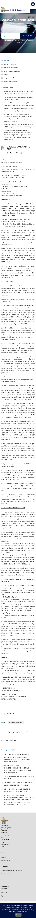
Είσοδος (4, 892)
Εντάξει (18, 914)
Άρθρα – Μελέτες (10, 64)
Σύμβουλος (12, 23)
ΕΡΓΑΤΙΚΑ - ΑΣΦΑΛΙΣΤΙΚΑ (23, 25)
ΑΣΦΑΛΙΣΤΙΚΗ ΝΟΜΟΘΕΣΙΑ (16, 722)
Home (4, 23)
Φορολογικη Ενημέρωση (25, 40)
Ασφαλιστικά (8, 28)
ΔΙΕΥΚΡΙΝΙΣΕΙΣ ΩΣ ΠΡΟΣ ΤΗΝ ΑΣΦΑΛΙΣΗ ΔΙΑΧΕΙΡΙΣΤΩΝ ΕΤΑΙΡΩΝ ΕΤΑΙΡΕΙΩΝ (18, 784)
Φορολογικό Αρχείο (11, 78)
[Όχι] (34, 911)
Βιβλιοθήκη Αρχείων (24, 23)
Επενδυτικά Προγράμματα (12, 71)
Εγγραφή (4, 896)
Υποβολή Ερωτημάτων (8, 874)
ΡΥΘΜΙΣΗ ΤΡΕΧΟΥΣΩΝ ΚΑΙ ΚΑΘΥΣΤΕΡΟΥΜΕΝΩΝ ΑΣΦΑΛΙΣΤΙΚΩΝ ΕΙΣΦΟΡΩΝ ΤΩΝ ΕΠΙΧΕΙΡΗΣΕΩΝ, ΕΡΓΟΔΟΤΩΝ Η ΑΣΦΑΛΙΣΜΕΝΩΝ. (19, 769)
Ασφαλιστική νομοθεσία (22, 28)
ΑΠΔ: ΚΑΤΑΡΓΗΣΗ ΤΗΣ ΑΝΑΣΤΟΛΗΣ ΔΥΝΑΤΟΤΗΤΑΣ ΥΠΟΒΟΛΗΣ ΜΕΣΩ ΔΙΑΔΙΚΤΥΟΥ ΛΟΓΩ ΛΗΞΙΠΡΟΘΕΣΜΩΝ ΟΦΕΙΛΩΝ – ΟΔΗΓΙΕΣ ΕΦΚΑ (17, 758)
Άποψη (6, 74)
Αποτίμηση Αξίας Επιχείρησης (11, 870)
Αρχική (3, 857)
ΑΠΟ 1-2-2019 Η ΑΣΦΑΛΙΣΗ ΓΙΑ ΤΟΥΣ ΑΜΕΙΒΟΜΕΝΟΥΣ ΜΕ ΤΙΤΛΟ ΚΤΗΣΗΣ (17, 790)
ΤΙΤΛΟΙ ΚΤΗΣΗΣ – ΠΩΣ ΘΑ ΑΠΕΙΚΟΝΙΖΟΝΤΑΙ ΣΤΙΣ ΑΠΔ (19, 778)
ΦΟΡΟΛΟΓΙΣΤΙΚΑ (8, 25)
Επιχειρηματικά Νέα (11, 68)
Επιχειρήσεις (18, 42)
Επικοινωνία (5, 860)
